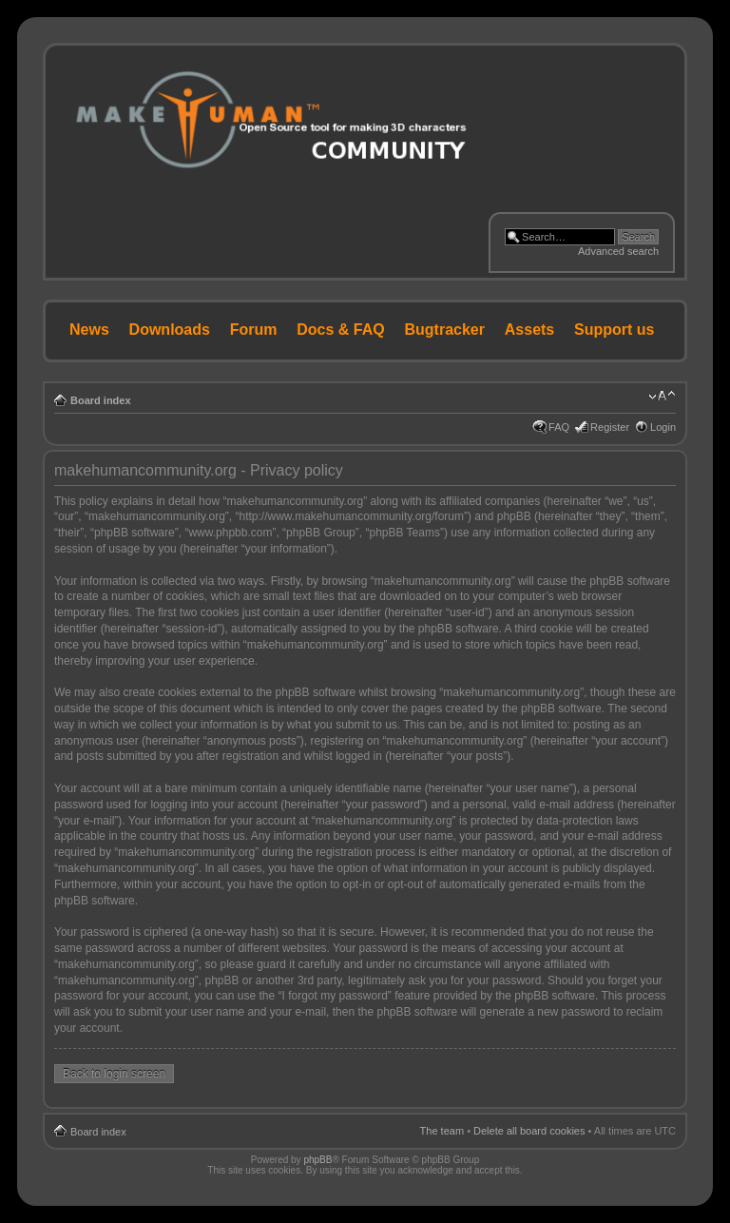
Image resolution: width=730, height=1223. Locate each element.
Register (609, 427)
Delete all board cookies (529, 1130)
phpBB (317, 1160)
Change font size (662, 396)
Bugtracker (445, 329)
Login (663, 427)
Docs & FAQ (340, 329)
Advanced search (618, 251)
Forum (254, 329)
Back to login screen (114, 1073)
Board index (100, 400)
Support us (614, 329)
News (89, 329)
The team (442, 1130)
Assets (529, 329)
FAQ (558, 427)
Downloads (169, 329)
